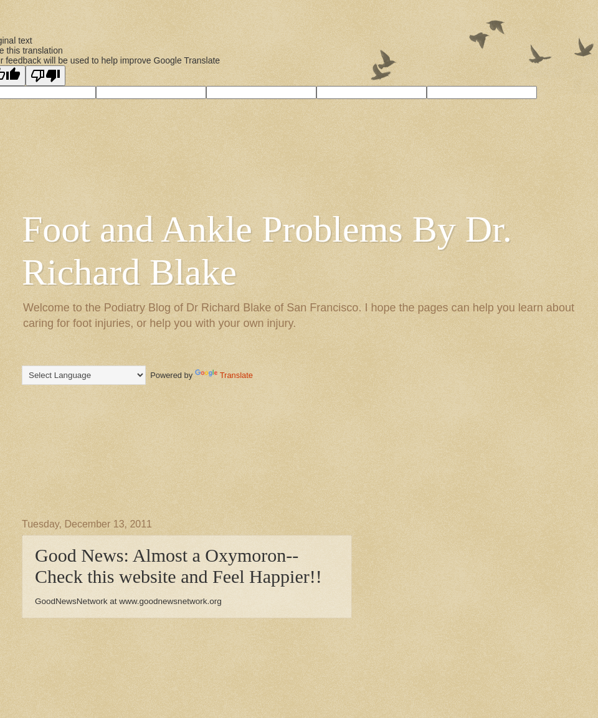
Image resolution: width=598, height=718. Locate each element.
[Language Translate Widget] (84, 375)
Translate (224, 375)
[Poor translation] (45, 75)
